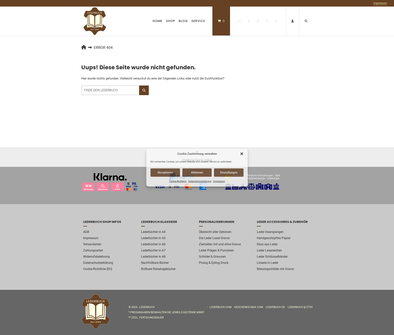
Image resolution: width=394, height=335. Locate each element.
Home (157, 21)
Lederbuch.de (275, 307)
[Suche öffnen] (306, 21)
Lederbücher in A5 (153, 238)
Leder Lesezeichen (269, 250)
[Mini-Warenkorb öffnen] (221, 21)
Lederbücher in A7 (153, 250)
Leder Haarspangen (270, 232)
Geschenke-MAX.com (248, 307)
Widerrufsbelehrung (96, 256)
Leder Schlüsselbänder (272, 256)
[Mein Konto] (292, 21)
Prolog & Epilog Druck (213, 263)
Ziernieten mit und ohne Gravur (220, 244)
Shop (170, 21)
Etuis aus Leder (267, 244)
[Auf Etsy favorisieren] (267, 21)
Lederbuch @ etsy (300, 307)
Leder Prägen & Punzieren (216, 250)
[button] (242, 154)
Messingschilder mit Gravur (275, 269)
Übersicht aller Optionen (215, 232)
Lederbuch (147, 307)
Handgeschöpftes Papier (273, 238)
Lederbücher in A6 (153, 244)
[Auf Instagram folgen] (258, 21)
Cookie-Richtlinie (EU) (97, 269)
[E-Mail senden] (276, 21)
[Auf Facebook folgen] (240, 21)
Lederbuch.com (221, 307)
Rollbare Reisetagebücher (158, 269)
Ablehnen (197, 172)
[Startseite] (94, 21)
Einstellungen (229, 172)
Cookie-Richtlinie (177, 181)
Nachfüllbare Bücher (155, 263)
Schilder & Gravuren (212, 256)
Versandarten (92, 244)
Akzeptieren (165, 172)
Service (198, 21)
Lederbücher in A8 (153, 256)
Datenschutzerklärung (199, 181)
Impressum (219, 181)
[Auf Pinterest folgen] (249, 21)
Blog (183, 21)
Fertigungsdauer (151, 317)
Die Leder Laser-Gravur (214, 238)
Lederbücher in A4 (153, 232)
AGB (86, 232)
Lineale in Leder (267, 263)
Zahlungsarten (93, 250)
